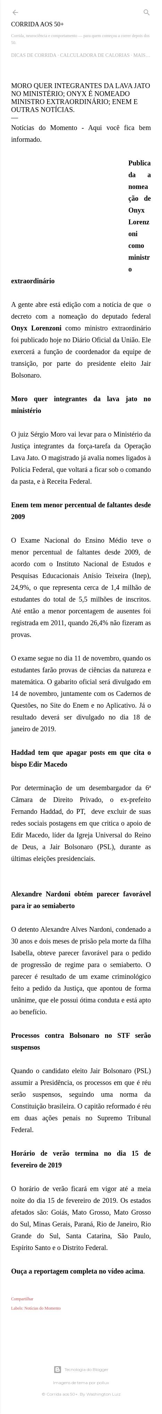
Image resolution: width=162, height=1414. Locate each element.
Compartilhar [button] (22, 1298)
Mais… (141, 55)
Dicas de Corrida (34, 55)
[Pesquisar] (147, 11)
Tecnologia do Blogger (81, 1369)
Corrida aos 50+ (37, 24)
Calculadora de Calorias (95, 55)
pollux (103, 1382)
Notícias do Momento (42, 1308)
